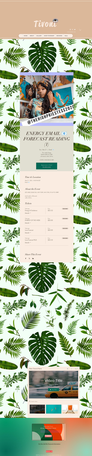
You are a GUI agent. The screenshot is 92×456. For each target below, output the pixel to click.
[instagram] (70, 29)
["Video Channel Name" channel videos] (53, 410)
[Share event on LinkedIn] (33, 258)
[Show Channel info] (72, 369)
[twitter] (75, 29)
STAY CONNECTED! (48, 428)
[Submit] (48, 436)
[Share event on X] (29, 258)
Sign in (76, 368)
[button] (80, 30)
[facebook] (72, 29)
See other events (47, 167)
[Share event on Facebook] (25, 258)
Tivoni (45, 23)
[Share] (68, 369)
